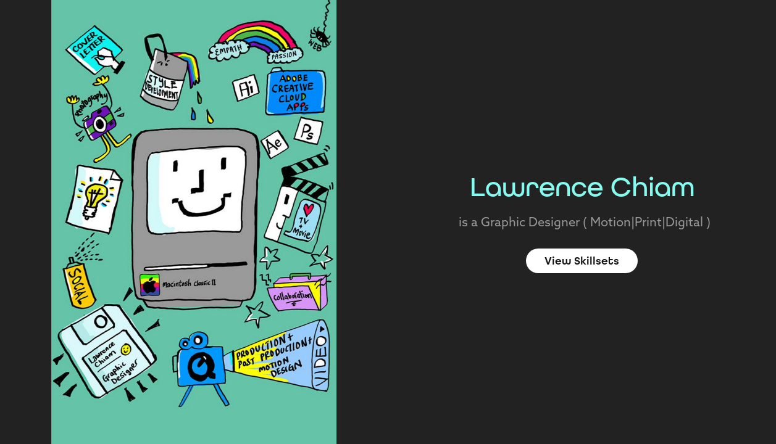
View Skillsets (581, 261)
